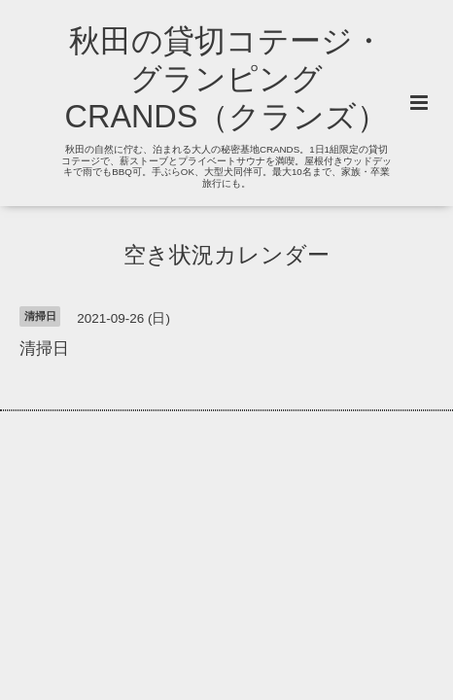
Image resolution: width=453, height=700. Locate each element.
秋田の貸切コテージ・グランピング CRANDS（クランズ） (227, 78)
